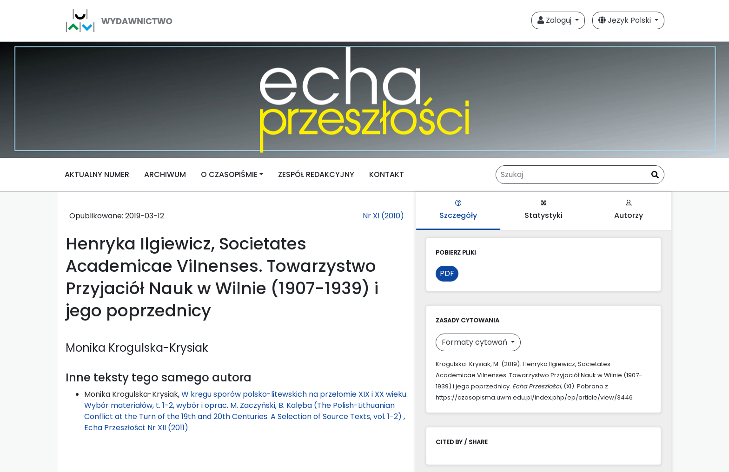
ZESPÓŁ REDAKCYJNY (316, 174)
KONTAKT (386, 174)
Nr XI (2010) (383, 215)
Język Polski (625, 20)
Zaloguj (555, 20)
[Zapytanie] (580, 175)
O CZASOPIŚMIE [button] (229, 174)
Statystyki (543, 210)
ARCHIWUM (165, 174)
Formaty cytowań (475, 342)
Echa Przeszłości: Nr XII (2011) (136, 427)
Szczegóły (458, 210)
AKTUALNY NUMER (97, 174)
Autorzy (628, 210)
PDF (447, 273)
